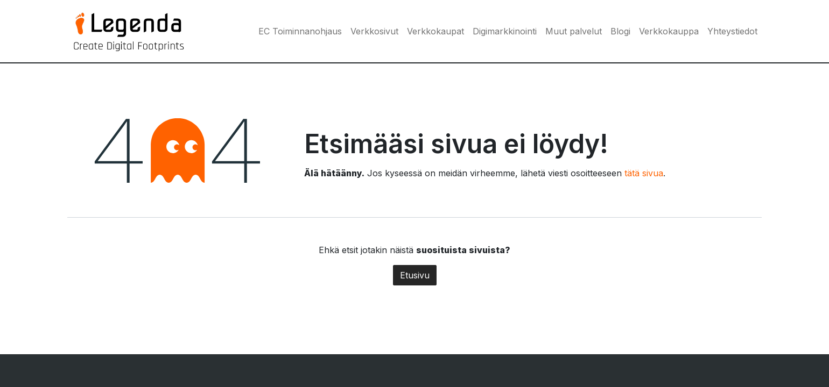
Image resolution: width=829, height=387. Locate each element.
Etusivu (415, 275)
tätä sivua (643, 173)
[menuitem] (300, 31)
